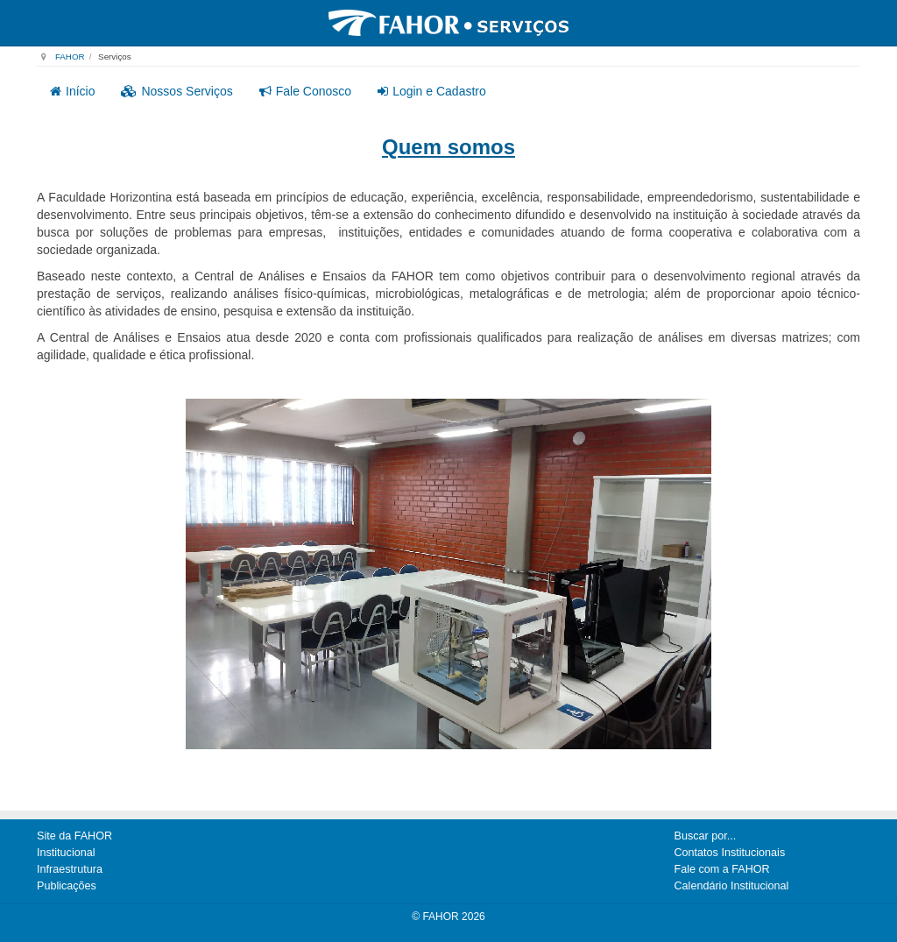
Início (72, 91)
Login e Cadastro (432, 91)
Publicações (66, 886)
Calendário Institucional (732, 886)
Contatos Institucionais (730, 852)
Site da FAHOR (74, 836)
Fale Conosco (305, 91)
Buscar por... (706, 836)
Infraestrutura (69, 869)
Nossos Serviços (176, 91)
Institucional (66, 852)
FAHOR (70, 56)
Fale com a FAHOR (722, 869)
